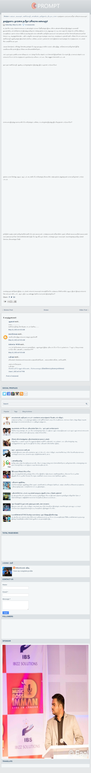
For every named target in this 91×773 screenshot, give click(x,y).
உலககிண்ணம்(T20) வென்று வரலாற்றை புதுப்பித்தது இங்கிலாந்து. (35, 515)
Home (6, 16)
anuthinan (13, 334)
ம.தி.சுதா (11, 357)
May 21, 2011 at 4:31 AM (16, 330)
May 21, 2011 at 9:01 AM (16, 340)
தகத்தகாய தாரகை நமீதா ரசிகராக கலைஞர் (25, 21)
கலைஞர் (19, 16)
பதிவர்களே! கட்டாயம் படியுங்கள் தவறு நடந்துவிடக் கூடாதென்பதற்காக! (36, 493)
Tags (15, 411)
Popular (6, 411)
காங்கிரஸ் (35, 16)
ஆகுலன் (11, 321)
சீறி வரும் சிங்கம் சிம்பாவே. (21, 471)
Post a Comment (12, 376)
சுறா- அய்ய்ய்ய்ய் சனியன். (21, 450)
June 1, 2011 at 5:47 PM (16, 371)
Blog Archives (27, 411)
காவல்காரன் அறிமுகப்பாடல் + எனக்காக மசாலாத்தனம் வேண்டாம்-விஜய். (37, 417)
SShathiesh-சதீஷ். (23, 568)
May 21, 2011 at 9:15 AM (16, 352)
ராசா (55, 16)
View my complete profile (23, 571)
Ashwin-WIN (14, 344)
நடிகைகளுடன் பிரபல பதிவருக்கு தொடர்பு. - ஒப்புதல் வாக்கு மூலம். (35, 428)
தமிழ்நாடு (43, 16)
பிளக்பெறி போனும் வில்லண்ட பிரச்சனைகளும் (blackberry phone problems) (36, 368)
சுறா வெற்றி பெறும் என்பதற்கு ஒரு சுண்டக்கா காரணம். (30, 504)
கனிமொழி (27, 16)
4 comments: (30, 25)
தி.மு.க (50, 16)
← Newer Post (7, 310)
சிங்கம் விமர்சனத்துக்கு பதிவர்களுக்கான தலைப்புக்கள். (31, 439)
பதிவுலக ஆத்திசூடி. (18, 482)
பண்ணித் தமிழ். (17, 461)
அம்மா (12, 16)
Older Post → (84, 310)
